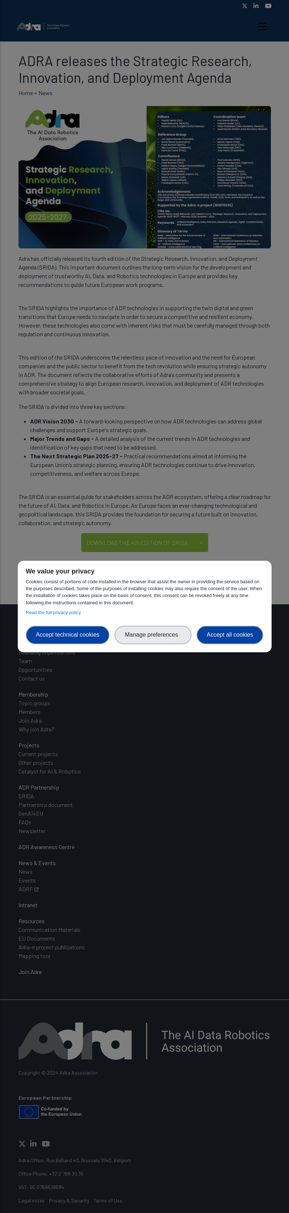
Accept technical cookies (67, 635)
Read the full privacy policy (54, 612)
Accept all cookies (230, 635)
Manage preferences (153, 635)
